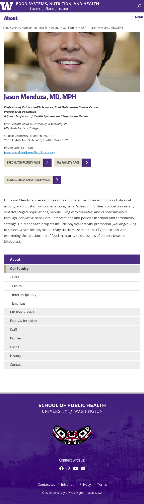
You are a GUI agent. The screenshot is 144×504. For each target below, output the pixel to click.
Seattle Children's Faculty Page (28, 179)
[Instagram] (68, 468)
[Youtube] (75, 468)
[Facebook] (61, 468)
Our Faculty (19, 268)
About (15, 259)
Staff (13, 329)
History (15, 356)
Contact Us (46, 484)
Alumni (50, 8)
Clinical (17, 286)
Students (35, 8)
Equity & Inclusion (23, 320)
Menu (139, 17)
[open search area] (139, 6)
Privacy (85, 484)
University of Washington (7, 5)
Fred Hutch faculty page (23, 162)
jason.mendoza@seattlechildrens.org (29, 152)
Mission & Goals (22, 312)
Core (15, 277)
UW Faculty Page (68, 162)
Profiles (15, 338)
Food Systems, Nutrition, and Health (57, 3)
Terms (102, 484)
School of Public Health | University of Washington (72, 409)
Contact (16, 364)
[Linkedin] (83, 468)
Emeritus (18, 303)
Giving (14, 347)
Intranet (63, 8)
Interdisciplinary (24, 295)
